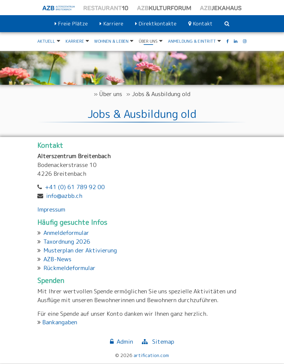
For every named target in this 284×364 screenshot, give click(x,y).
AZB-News (57, 259)
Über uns (110, 94)
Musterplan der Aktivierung (80, 250)
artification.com (151, 355)
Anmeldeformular (66, 233)
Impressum (51, 209)
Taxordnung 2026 (66, 242)
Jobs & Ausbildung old (161, 94)
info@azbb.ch (64, 196)
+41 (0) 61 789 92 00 (75, 187)
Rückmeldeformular (69, 268)
